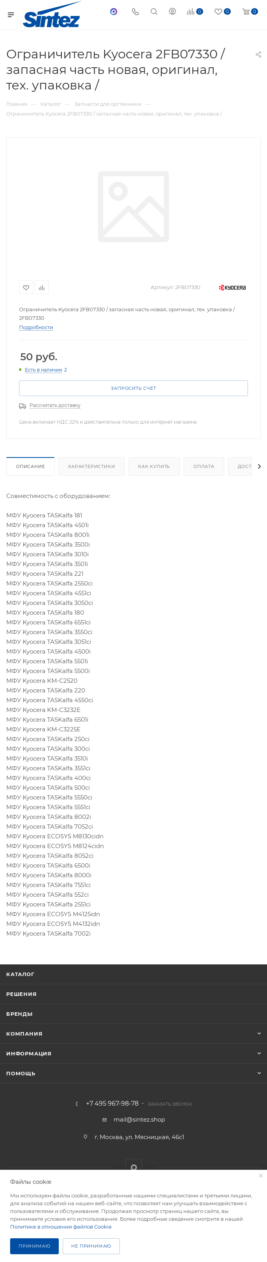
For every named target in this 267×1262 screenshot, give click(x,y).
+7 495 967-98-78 (112, 1104)
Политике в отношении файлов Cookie (61, 1226)
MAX (133, 1167)
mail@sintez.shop (139, 1119)
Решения (21, 994)
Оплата (203, 466)
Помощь (20, 1073)
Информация (29, 1053)
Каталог (20, 974)
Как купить (154, 466)
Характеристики (91, 466)
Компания (24, 1034)
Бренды (19, 1014)
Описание (30, 466)
